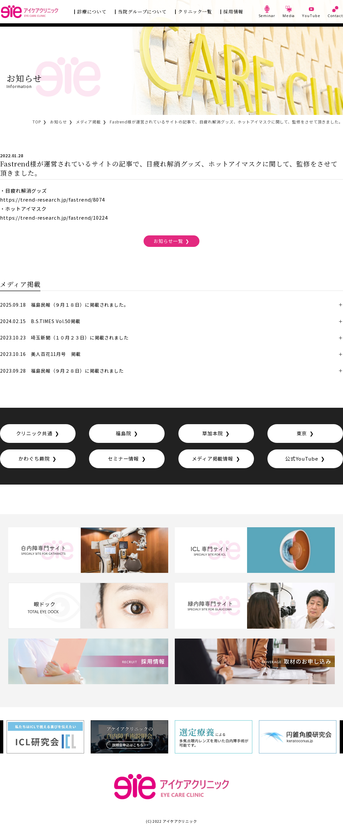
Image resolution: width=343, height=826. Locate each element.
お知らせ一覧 (168, 240)
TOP (37, 121)
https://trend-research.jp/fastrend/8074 (52, 199)
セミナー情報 (123, 458)
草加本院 (212, 432)
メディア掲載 (88, 121)
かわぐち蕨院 (34, 458)
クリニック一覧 (195, 11)
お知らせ (58, 121)
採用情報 (233, 11)
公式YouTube (301, 458)
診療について (91, 11)
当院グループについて (142, 11)
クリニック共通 (34, 432)
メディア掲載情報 (212, 458)
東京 (302, 432)
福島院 (123, 432)
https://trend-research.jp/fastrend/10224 (54, 217)
